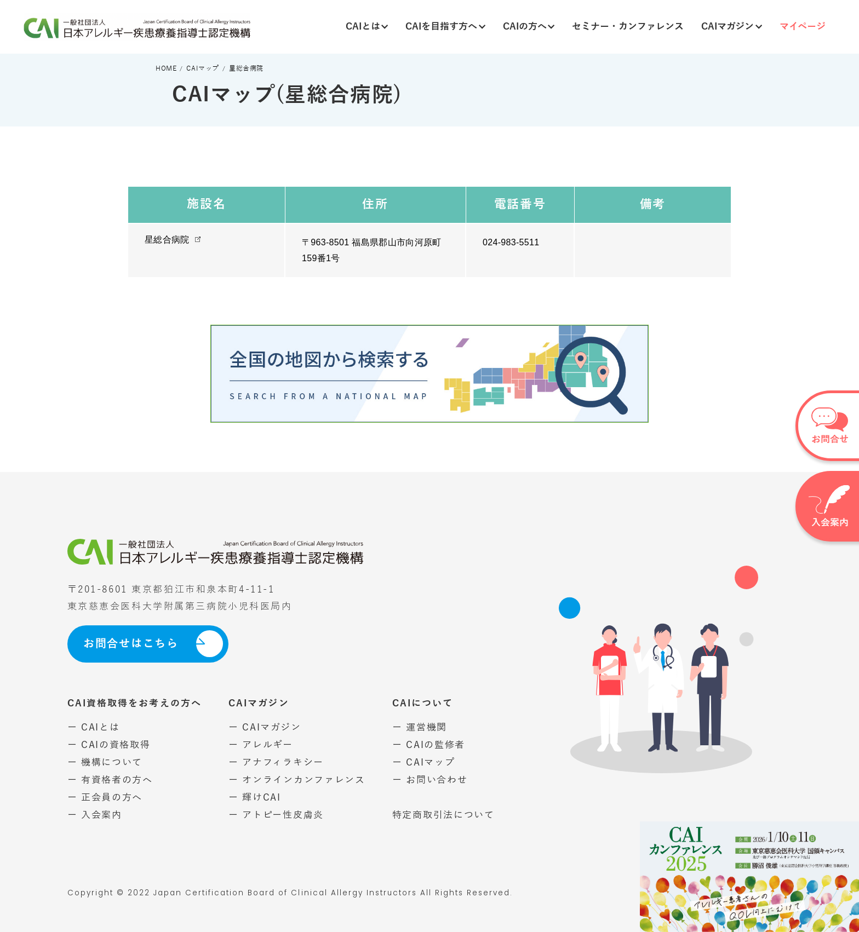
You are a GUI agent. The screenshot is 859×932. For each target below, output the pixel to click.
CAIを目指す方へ (445, 26)
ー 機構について (105, 762)
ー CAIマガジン (264, 727)
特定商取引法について (443, 815)
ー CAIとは (93, 727)
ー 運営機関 (419, 727)
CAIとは (367, 26)
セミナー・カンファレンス (628, 26)
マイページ (803, 26)
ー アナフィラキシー (276, 762)
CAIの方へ (529, 26)
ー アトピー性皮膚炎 (276, 815)
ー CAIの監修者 (428, 745)
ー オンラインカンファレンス (296, 780)
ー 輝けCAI (254, 797)
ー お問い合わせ (430, 780)
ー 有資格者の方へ (110, 780)
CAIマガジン (731, 26)
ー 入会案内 (94, 815)
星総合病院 (167, 239)
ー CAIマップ (423, 762)
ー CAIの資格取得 (109, 745)
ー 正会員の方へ (105, 797)
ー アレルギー (260, 745)
